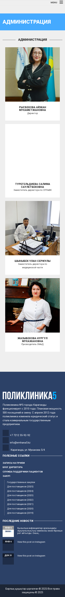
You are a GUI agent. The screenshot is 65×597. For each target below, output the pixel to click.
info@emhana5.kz (20, 442)
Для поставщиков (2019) (20, 513)
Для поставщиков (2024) (20, 491)
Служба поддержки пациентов (23, 471)
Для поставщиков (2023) (20, 495)
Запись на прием (14, 463)
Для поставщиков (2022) (20, 500)
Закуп (6, 476)
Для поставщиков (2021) (20, 504)
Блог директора (13, 467)
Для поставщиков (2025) (20, 486)
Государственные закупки (21, 482)
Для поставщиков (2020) (20, 508)
